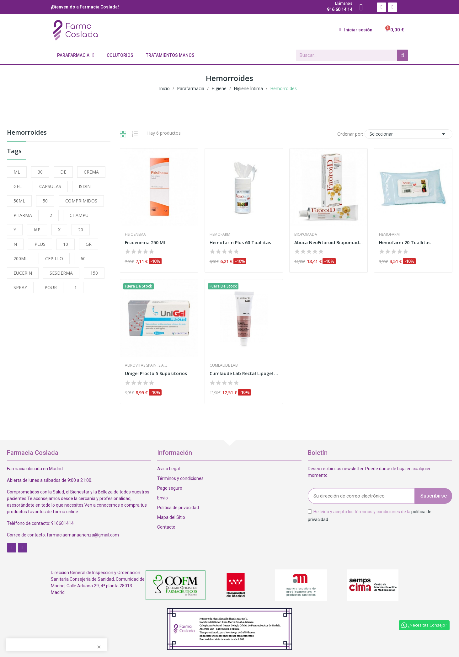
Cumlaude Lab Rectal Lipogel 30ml (244, 373)
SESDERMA (61, 273)
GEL (17, 186)
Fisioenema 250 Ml (145, 242)
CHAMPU (79, 215)
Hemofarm (220, 234)
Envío (162, 497)
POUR (51, 287)
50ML (19, 201)
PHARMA (22, 215)
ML (16, 172)
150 (94, 273)
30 (40, 172)
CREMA (91, 172)
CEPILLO (54, 258)
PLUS (40, 244)
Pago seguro (169, 488)
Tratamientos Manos (170, 55)
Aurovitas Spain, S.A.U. (146, 365)
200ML (20, 258)
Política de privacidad (178, 507)
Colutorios (120, 55)
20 (80, 230)
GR (89, 244)
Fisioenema (135, 234)
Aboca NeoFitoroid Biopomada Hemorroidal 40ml (328, 242)
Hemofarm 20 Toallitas (404, 242)
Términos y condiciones (180, 478)
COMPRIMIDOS (81, 201)
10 (65, 244)
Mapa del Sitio (171, 517)
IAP (37, 230)
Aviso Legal (168, 468)
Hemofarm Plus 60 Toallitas (240, 242)
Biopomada (305, 234)
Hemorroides (27, 133)
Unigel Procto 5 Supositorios (156, 373)
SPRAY (20, 287)
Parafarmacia (75, 55)
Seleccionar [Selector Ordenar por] (408, 134)
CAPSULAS (50, 186)
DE (63, 172)
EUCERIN (22, 273)
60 (83, 258)
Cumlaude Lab (224, 365)
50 (45, 201)
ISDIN (85, 186)
